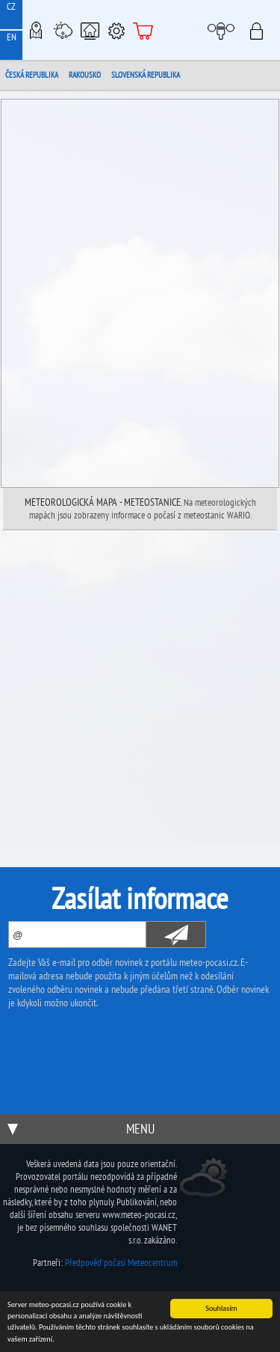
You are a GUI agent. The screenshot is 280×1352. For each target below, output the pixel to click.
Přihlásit (261, 29)
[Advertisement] (140, 678)
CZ (11, 6)
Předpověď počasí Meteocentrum (121, 1262)
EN (11, 37)
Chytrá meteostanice (89, 29)
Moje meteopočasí (225, 29)
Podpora (116, 29)
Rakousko (85, 75)
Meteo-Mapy (35, 29)
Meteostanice (62, 29)
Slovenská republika (145, 75)
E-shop (143, 29)
